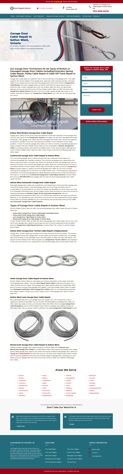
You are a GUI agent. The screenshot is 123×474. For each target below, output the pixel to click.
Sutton (21, 393)
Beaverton (92, 375)
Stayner (91, 390)
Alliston (21, 375)
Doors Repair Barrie (60, 471)
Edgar (44, 383)
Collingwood (46, 380)
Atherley (68, 375)
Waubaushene (47, 395)
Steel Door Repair (51, 455)
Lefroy (68, 385)
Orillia (44, 388)
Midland (21, 388)
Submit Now (96, 110)
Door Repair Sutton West (20, 19)
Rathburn (69, 390)
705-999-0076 (101, 11)
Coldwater (22, 380)
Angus (44, 375)
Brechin (44, 378)
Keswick (45, 385)
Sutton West (46, 393)
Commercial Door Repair (53, 462)
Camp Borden (70, 378)
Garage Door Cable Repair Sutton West (37, 19)
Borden (21, 378)
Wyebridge (69, 395)
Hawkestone (23, 385)
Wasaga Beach (94, 393)
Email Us (95, 452)
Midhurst (92, 385)
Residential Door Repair (53, 459)
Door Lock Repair (51, 452)
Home (13, 16)
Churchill (92, 378)
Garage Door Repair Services (55, 16)
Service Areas (87, 16)
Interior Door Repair (73, 452)
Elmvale (68, 383)
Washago (22, 395)
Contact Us (96, 16)
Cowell (91, 380)
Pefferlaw (69, 388)
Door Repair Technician (23, 16)
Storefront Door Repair (74, 459)
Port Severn (46, 390)
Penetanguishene (95, 388)
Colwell (68, 380)
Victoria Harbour (71, 393)
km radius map (96, 140)
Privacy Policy (71, 462)
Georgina (92, 383)
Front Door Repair (73, 449)
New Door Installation (73, 16)
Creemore (22, 383)
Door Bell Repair (50, 449)
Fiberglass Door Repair (74, 455)
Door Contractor (39, 16)
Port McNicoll (23, 390)
